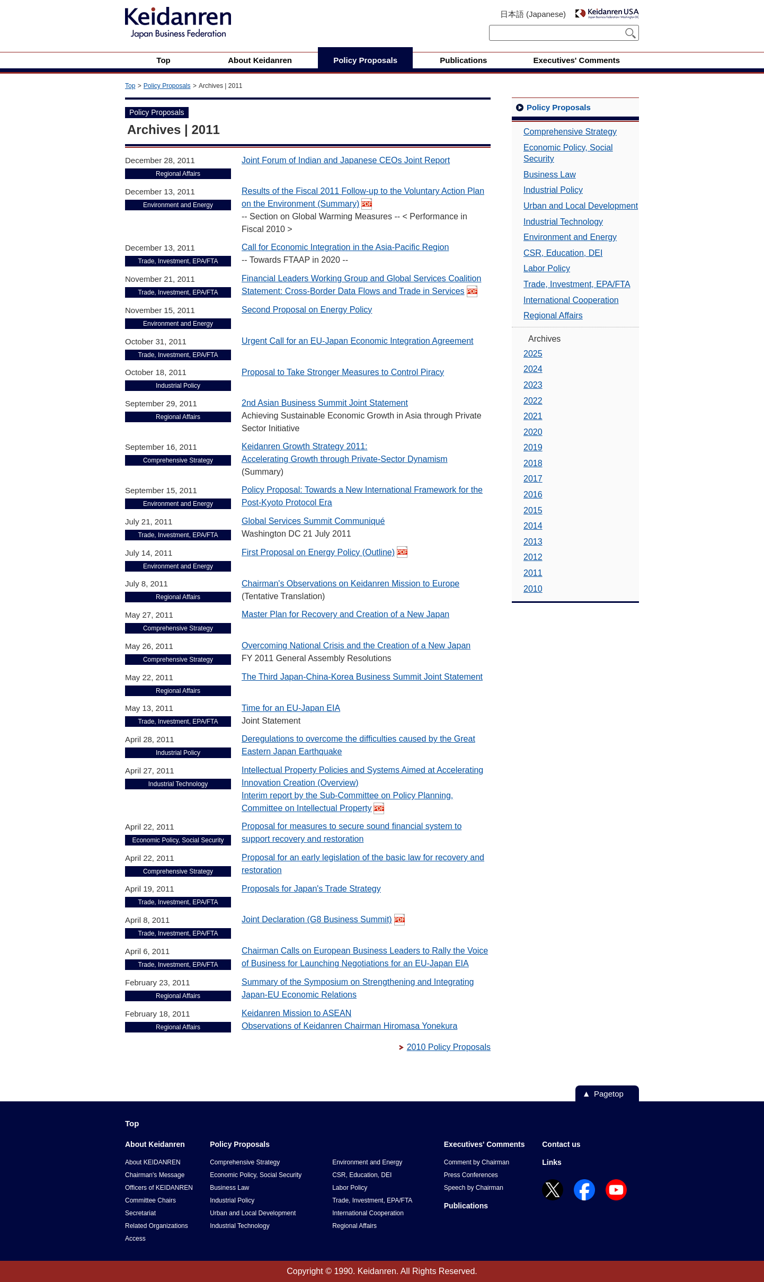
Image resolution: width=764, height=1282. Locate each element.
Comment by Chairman (476, 1162)
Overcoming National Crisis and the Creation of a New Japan (356, 645)
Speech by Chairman (473, 1187)
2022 (533, 400)
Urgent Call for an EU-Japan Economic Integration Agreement (358, 340)
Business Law (549, 174)
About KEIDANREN (153, 1162)
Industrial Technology (563, 221)
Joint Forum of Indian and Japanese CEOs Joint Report (346, 160)
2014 (533, 525)
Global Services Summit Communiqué (313, 521)
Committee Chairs (150, 1200)
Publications (466, 1205)
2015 (533, 510)
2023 (533, 384)
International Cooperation (571, 300)
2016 (533, 494)
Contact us (561, 1144)
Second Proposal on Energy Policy (307, 309)
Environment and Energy (570, 237)
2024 (533, 368)
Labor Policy (546, 268)
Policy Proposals (167, 86)
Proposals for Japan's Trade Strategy (311, 888)
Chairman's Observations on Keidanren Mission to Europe (350, 583)
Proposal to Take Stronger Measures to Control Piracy (343, 372)
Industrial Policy (553, 189)
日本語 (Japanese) (533, 14)
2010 (533, 588)
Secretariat (140, 1213)
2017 (533, 478)
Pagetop (609, 1093)
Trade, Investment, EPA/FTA (576, 284)
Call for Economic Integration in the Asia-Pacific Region (345, 247)
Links (552, 1162)
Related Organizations (156, 1226)
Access (135, 1238)
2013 (533, 541)
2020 (533, 432)
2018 (533, 463)
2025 (533, 353)
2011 (533, 572)
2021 (533, 416)
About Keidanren (155, 1144)
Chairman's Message (154, 1175)
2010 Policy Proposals (449, 1047)
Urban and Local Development (580, 205)
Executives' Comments (484, 1144)
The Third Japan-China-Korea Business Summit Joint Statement (362, 676)
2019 (533, 447)
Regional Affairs (553, 315)
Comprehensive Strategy (570, 131)
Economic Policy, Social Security (568, 153)
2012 (533, 557)
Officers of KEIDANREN (159, 1187)
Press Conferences (471, 1175)
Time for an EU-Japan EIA (291, 708)
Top (130, 86)
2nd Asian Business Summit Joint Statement (325, 402)
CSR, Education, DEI (562, 252)
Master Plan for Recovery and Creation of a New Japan (345, 614)
